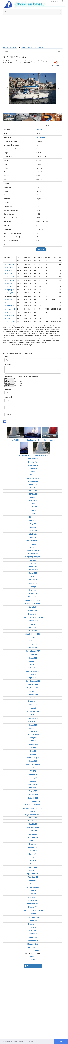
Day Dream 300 (33, 553)
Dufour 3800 (33, 621)
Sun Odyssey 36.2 (9, 315)
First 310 (32, 517)
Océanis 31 (32, 597)
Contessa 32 (33, 811)
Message (7, 364)
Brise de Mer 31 (32, 611)
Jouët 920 (33, 573)
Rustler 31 (32, 728)
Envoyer (8, 414)
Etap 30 (33, 488)
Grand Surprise (33, 711)
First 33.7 (33, 841)
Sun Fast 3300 (8, 299)
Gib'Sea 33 (32, 867)
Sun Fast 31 (33, 580)
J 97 (33, 768)
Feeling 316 (33, 566)
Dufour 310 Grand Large (33, 617)
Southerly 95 (32, 497)
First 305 (32, 628)
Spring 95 (33, 674)
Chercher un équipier (32, 966)
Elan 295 (33, 560)
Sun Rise (6, 302)
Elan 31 (33, 563)
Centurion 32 (33, 788)
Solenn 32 (33, 864)
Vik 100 (32, 957)
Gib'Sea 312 (33, 491)
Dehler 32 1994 (33, 734)
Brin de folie (33, 459)
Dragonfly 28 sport (32, 557)
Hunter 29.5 (33, 468)
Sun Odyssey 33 (9, 306)
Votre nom (7, 389)
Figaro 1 (33, 514)
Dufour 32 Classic (32, 764)
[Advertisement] (32, 31)
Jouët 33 (33, 860)
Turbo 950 (33, 641)
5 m (7, 48)
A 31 (33, 715)
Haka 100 (33, 937)
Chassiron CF (33, 500)
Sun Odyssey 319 (9, 267)
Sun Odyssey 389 (9, 322)
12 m (31, 48)
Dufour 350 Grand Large (33, 910)
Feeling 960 (33, 738)
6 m (10, 48)
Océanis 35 (32, 897)
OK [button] (61, 1041)
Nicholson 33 (32, 821)
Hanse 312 (33, 658)
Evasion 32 (32, 462)
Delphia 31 (32, 824)
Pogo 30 (33, 524)
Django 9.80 (33, 834)
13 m (35, 48)
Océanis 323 (33, 795)
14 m (38, 48)
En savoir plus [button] (30, 1041)
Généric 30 (32, 534)
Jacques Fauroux (41, 137)
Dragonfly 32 (33, 837)
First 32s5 (33, 781)
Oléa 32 (33, 751)
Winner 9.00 (33, 481)
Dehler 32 (33, 831)
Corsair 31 (33, 644)
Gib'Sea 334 (33, 818)
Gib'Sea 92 (32, 494)
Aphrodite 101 (33, 874)
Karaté (32, 884)
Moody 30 (33, 537)
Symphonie (32, 701)
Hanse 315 (33, 661)
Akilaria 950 (33, 684)
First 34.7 (33, 934)
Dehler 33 (33, 921)
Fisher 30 (33, 531)
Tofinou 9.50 (33, 705)
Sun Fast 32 (7, 261)
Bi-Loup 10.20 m (32, 904)
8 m (15, 48)
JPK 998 (33, 914)
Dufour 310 (32, 614)
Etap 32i (33, 624)
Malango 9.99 (32, 944)
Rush (33, 576)
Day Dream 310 (33, 688)
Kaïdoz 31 (33, 648)
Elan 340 (32, 930)
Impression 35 (33, 941)
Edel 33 (33, 894)
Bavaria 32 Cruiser (32, 805)
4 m (4, 48)
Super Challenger (33, 478)
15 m (41, 48)
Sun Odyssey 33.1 (9, 290)
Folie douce (33, 465)
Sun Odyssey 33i (9, 280)
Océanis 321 (33, 798)
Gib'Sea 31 (32, 722)
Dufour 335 (32, 907)
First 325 (32, 854)
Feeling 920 (33, 570)
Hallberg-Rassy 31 (33, 758)
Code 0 (33, 890)
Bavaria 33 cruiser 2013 (33, 808)
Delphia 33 (32, 880)
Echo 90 (33, 510)
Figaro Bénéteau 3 (32, 815)
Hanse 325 (33, 761)
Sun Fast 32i (8, 274)
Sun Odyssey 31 (33, 541)
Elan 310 (32, 590)
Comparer (41, 249)
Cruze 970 (33, 791)
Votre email (8, 397)
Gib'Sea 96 (32, 784)
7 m (12, 48)
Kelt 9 (33, 471)
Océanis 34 (32, 947)
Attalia (32, 547)
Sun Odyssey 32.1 (9, 264)
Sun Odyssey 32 (9, 270)
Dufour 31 (33, 655)
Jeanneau (39, 130)
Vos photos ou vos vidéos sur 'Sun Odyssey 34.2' (21, 376)
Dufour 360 (32, 924)
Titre (6, 357)
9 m (19, 48)
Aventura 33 (33, 877)
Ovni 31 (32, 698)
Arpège (33, 587)
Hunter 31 (33, 507)
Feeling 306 (33, 484)
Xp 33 (33, 960)
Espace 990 (7, 286)
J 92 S (32, 503)
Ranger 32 (32, 870)
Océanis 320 (33, 583)
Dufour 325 (32, 848)
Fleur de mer (33, 744)
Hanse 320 (33, 725)
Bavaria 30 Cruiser (32, 604)
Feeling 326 (33, 718)
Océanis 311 (33, 695)
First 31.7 (33, 691)
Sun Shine (7, 318)
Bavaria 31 (32, 607)
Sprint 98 (33, 678)
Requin (33, 755)
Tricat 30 (32, 527)
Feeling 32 (33, 778)
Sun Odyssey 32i (9, 277)
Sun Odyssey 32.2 (32, 600)
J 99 (33, 857)
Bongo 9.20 (33, 731)
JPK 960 (33, 748)
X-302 (33, 637)
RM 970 (33, 771)
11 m (27, 48)
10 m (24, 48)
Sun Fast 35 (7, 312)
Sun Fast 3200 (8, 283)
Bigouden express (33, 550)
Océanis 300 (33, 520)
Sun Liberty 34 (8, 293)
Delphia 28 (32, 774)
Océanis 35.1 (33, 901)
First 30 (33, 708)
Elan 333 (33, 927)
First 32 (33, 741)
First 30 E (33, 593)
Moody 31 (33, 664)
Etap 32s (32, 844)
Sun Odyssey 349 (9, 309)
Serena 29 (33, 475)
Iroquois (32, 544)
